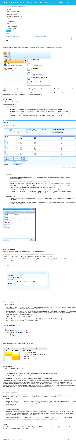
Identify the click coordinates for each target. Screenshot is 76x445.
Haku (35, 2)
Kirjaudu (68, 2)
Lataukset (29, 2)
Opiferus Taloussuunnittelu (14, 36)
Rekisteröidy (59, 2)
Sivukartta (70, 440)
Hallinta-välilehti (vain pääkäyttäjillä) (33, 36)
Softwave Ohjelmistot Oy (14, 440)
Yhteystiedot (43, 2)
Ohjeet (22, 2)
